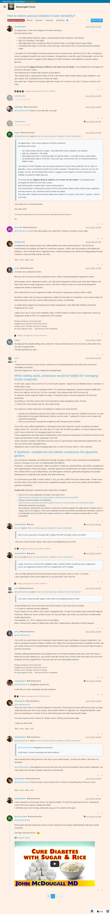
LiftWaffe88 (19, 107)
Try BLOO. (31, 1)
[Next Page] (61, 896)
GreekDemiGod (20, 27)
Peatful (17, 133)
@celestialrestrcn (33, 701)
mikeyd (17, 340)
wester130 (18, 227)
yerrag (17, 268)
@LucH (30, 524)
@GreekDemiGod (31, 107)
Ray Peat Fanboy (21, 816)
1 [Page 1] (52, 896)
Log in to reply (97, 20)
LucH (16, 358)
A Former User (20, 96)
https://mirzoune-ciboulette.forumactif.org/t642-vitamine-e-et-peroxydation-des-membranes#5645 (56, 503)
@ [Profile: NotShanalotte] (22, 767)
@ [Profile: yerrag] (18, 557)
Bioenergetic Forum (25, 7)
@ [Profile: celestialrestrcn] (22, 741)
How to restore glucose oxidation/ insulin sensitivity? (58, 136)
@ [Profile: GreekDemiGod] (22, 110)
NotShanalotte (20, 242)
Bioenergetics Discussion (16, 20)
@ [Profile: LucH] (18, 528)
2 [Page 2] (57, 896)
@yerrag (31, 553)
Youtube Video (22, 838)
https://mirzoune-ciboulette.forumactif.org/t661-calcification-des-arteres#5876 (48, 497)
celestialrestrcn (20, 681)
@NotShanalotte (26, 268)
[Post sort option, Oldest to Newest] (88, 20)
